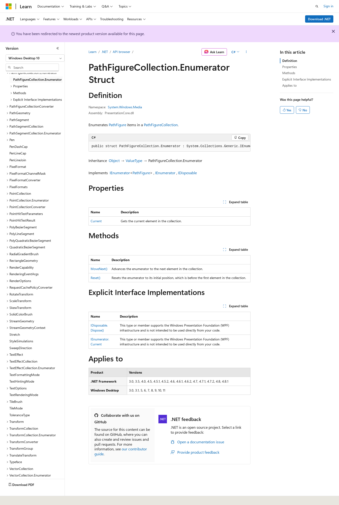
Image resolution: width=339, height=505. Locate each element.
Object (114, 160)
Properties (289, 67)
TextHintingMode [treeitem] (21, 381)
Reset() (95, 277)
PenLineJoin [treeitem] (17, 160)
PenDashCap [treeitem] (18, 146)
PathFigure (117, 124)
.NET (104, 51)
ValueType (134, 160)
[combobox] (35, 58)
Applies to (289, 85)
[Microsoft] (9, 6)
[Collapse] (58, 48)
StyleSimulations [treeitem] (21, 341)
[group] (169, 146)
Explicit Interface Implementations (306, 79)
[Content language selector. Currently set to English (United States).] (27, 498)
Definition (289, 60)
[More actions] (246, 52)
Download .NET (319, 19)
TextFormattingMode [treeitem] (24, 374)
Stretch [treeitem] (14, 334)
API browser (121, 51)
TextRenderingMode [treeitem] (23, 394)
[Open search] (317, 6)
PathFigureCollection (161, 124)
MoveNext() (99, 269)
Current (96, 221)
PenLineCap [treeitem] (17, 153)
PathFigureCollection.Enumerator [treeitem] (37, 79)
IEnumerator (120, 172)
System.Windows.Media (125, 107)
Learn (93, 51)
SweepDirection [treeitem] (20, 348)
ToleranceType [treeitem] (19, 415)
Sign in (328, 6)
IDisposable (187, 172)
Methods (288, 73)
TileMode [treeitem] (16, 408)
